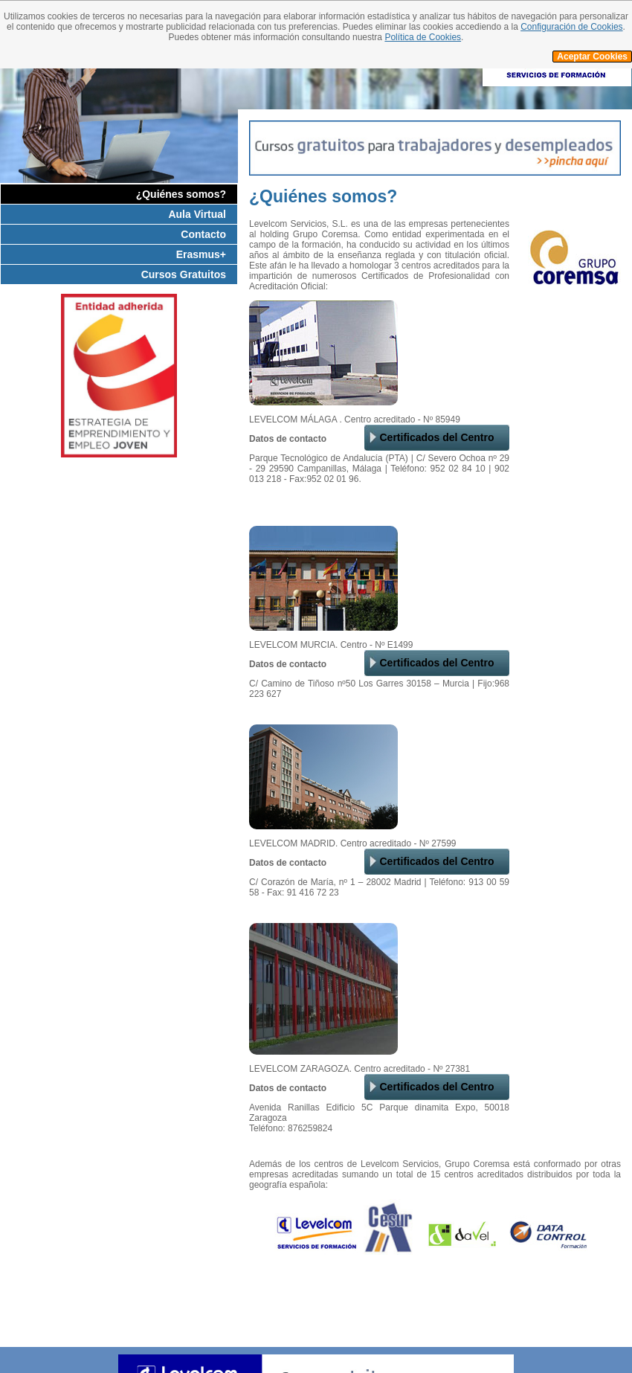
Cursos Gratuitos (183, 274)
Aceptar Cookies (592, 56)
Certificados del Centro (436, 437)
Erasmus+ (201, 254)
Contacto (203, 234)
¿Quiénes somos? (181, 194)
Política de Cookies (422, 37)
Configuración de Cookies (571, 27)
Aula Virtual (197, 214)
